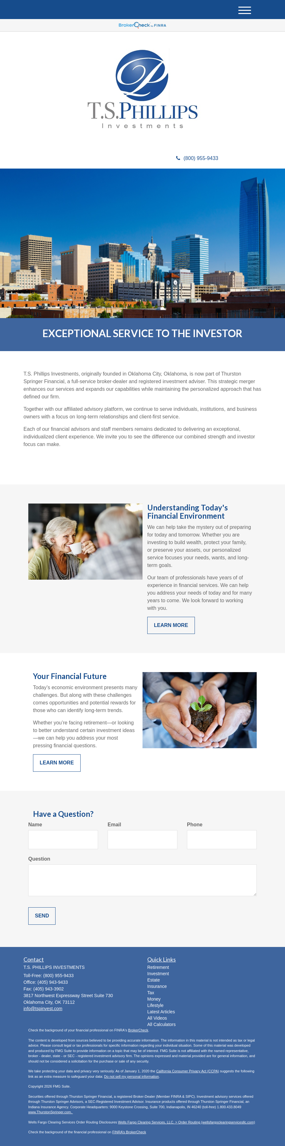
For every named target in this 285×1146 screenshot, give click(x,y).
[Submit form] (42, 916)
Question (39, 859)
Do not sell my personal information (131, 1076)
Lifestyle (155, 1005)
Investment (158, 973)
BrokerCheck (138, 1030)
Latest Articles (161, 1011)
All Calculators (161, 1024)
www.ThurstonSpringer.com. (50, 1112)
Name (35, 824)
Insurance (157, 986)
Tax (150, 992)
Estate (153, 980)
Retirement (158, 967)
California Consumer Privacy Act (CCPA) (187, 1071)
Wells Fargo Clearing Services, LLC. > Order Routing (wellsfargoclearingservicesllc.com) (186, 1122)
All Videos (157, 1018)
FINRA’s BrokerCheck (129, 1132)
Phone (194, 824)
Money (154, 999)
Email (114, 824)
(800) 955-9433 (197, 158)
